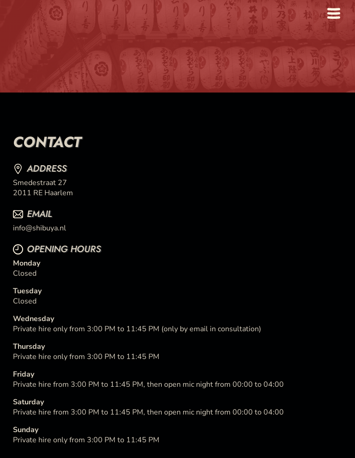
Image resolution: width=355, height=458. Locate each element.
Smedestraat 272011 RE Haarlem (43, 188)
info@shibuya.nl (39, 228)
